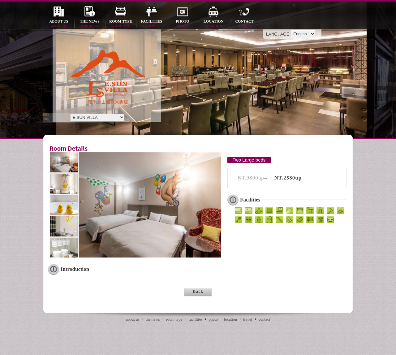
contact (244, 24)
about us (58, 24)
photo (182, 24)
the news (89, 24)
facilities (151, 24)
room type (120, 24)
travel (247, 319)
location (213, 24)
